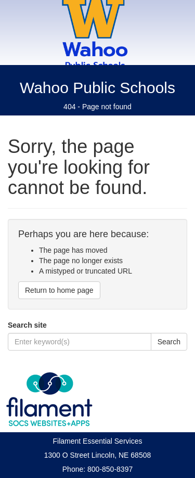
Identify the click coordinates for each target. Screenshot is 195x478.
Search (169, 342)
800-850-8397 (110, 469)
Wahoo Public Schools (97, 87)
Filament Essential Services (97, 441)
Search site (27, 325)
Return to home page (59, 290)
